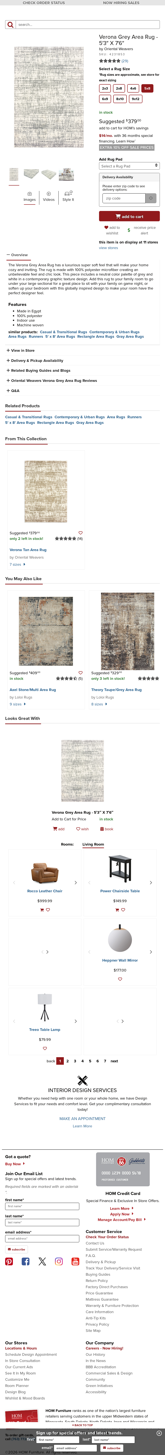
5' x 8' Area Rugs (60, 336)
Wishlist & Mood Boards (25, 1398)
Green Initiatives (99, 1385)
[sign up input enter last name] (42, 1222)
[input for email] (75, 1448)
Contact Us (95, 1243)
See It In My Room (20, 1373)
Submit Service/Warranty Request (114, 1249)
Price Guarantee (99, 1293)
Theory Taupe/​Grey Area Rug (116, 690)
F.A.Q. (91, 1255)
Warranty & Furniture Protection (112, 1305)
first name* (14, 1200)
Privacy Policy (97, 1324)
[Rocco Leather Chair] (45, 873)
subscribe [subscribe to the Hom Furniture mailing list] (16, 1249)
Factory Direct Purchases (107, 1287)
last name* (14, 1216)
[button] (126, 138)
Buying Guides (98, 1274)
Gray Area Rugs (130, 336)
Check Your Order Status (107, 1237)
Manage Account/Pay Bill (120, 1220)
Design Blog (15, 1392)
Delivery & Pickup (101, 1262)
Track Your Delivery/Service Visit (113, 1268)
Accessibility (96, 1392)
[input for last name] (113, 1439)
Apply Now (120, 1214)
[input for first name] (57, 1439)
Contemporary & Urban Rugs (114, 332)
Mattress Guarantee (102, 1299)
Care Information (100, 1312)
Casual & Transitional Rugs (63, 332)
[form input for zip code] (123, 198)
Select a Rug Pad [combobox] (129, 166)
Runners (36, 336)
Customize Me (17, 1379)
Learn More (82, 1126)
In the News (96, 1361)
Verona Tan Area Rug (28, 550)
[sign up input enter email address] (42, 1238)
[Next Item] (75, 883)
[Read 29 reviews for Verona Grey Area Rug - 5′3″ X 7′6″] (129, 61)
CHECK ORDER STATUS (44, 3)
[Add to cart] (129, 216)
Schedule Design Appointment (31, 1354)
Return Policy (97, 1280)
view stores (108, 248)
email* (69, 1448)
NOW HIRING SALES (121, 3)
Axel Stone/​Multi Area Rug (33, 690)
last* (109, 1439)
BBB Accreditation (101, 1367)
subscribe (112, 1448)
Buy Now (13, 1164)
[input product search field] (88, 24)
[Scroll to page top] (82, 1425)
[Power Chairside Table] (120, 869)
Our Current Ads (19, 1367)
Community (95, 1379)
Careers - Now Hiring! (104, 1348)
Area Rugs (17, 336)
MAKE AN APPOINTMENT (83, 1119)
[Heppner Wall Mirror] (120, 938)
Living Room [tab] (93, 844)
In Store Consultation (22, 1361)
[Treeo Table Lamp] (45, 1007)
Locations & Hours (21, 1348)
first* (53, 1439)
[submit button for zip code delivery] (150, 198)
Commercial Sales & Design (109, 1373)
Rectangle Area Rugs (95, 336)
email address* (18, 1232)
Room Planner (17, 1385)
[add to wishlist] (112, 230)
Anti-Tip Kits (96, 1318)
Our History (95, 1354)
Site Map (93, 1330)
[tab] (105, 88)
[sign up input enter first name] (42, 1206)
